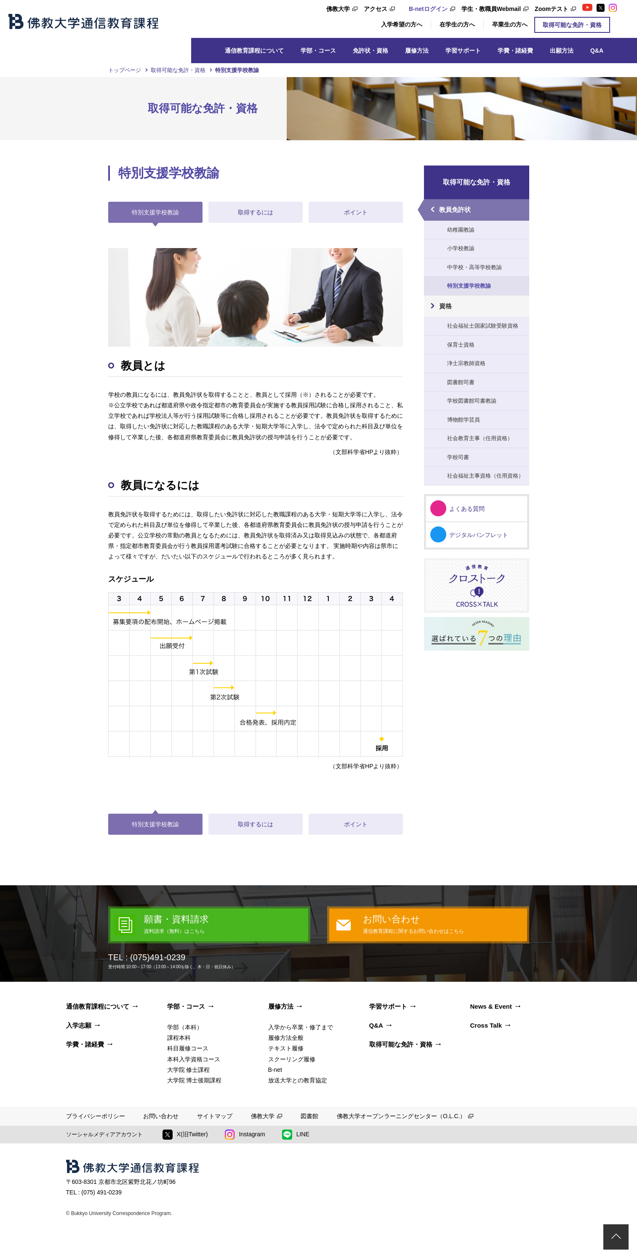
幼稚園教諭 (460, 230)
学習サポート (463, 50)
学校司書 (458, 457)
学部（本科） (185, 1027)
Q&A (596, 50)
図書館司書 (460, 382)
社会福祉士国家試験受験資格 (482, 326)
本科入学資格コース (193, 1059)
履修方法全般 (286, 1037)
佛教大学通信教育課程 (83, 21)
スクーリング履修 (291, 1059)
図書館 (309, 1116)
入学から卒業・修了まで (300, 1027)
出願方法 (561, 50)
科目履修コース (187, 1048)
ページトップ (616, 1237)
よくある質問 (467, 508)
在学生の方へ (457, 24)
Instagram (245, 1135)
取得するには (255, 212)
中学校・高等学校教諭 (474, 267)
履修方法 (417, 50)
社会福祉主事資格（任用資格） (485, 476)
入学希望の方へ (401, 24)
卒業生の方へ (510, 24)
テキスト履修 (286, 1048)
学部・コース (318, 50)
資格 (445, 306)
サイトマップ (214, 1116)
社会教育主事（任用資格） (480, 438)
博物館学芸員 (463, 420)
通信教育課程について (254, 50)
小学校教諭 (460, 248)
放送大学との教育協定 (297, 1080)
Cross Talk (486, 1025)
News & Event (491, 1006)
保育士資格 (460, 345)
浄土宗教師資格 (466, 363)
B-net (275, 1069)
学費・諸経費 (515, 50)
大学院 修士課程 (188, 1069)
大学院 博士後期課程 (194, 1080)
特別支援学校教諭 (469, 286)
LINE (295, 1135)
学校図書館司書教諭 (471, 401)
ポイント (356, 212)
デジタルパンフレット (478, 535)
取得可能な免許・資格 (572, 24)
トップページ (124, 70)
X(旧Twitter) (185, 1135)
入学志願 (78, 1025)
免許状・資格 (370, 50)
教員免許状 (455, 209)
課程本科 (179, 1037)
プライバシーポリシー (95, 1116)
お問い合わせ (161, 1116)
